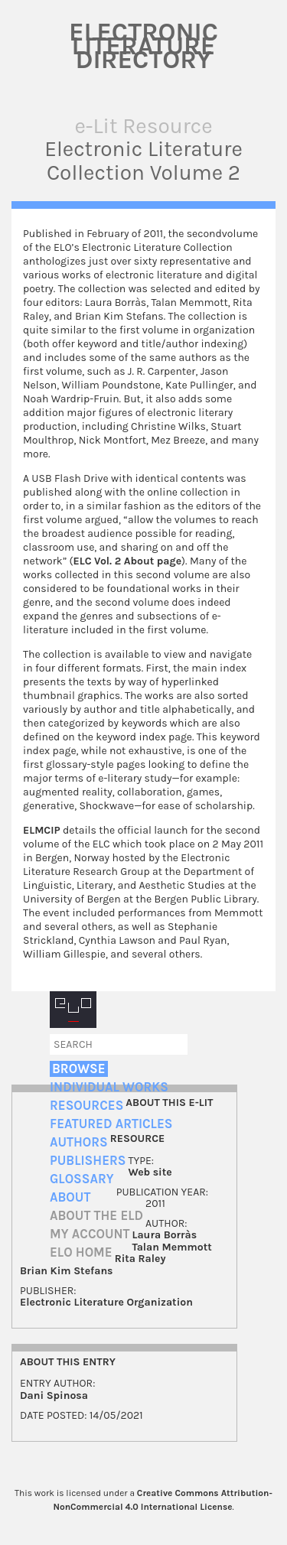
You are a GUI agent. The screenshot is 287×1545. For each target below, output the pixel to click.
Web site (149, 1172)
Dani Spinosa (54, 1395)
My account (90, 1234)
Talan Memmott (172, 1247)
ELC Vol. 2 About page (127, 561)
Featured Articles (111, 1124)
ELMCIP (41, 830)
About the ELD (96, 1215)
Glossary (82, 1179)
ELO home (81, 1252)
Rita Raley (140, 1258)
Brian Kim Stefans (66, 1270)
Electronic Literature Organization (106, 1302)
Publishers (88, 1160)
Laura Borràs (164, 1234)
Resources (86, 1105)
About (70, 1197)
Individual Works (109, 1087)
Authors (79, 1142)
